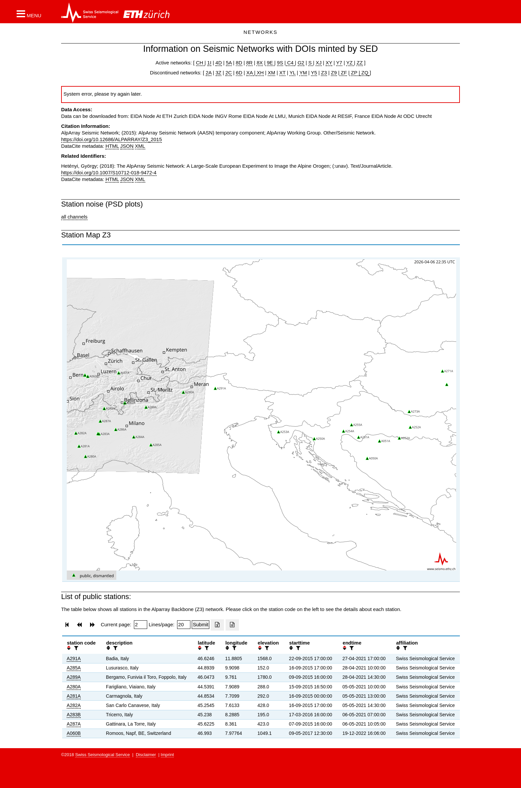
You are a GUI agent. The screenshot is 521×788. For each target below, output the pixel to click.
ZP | (355, 72)
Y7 (339, 62)
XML (140, 146)
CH (200, 62)
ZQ (364, 72)
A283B (74, 714)
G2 (301, 62)
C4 (290, 62)
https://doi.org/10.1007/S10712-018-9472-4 (108, 172)
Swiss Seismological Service (102, 754)
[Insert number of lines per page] (183, 624)
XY (329, 62)
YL (292, 72)
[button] (29, 13)
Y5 (314, 72)
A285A (74, 667)
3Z (219, 72)
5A (229, 62)
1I (209, 62)
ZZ (360, 62)
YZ (350, 62)
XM (271, 72)
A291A (74, 658)
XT (282, 72)
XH (260, 72)
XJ (319, 62)
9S (280, 62)
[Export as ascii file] (232, 625)
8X (259, 62)
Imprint (167, 754)
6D (239, 72)
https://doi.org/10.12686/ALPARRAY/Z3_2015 (111, 139)
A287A (74, 724)
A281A (74, 696)
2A (209, 72)
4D (218, 62)
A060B (74, 733)
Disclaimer (146, 754)
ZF (343, 72)
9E (269, 62)
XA (250, 72)
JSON (127, 146)
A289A (74, 677)
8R (249, 62)
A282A (74, 705)
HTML (112, 146)
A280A (74, 686)
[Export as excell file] (217, 625)
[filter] (75, 648)
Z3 (324, 72)
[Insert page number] (140, 624)
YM (303, 72)
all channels (74, 216)
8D (239, 62)
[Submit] (200, 624)
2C (228, 72)
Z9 (334, 72)
